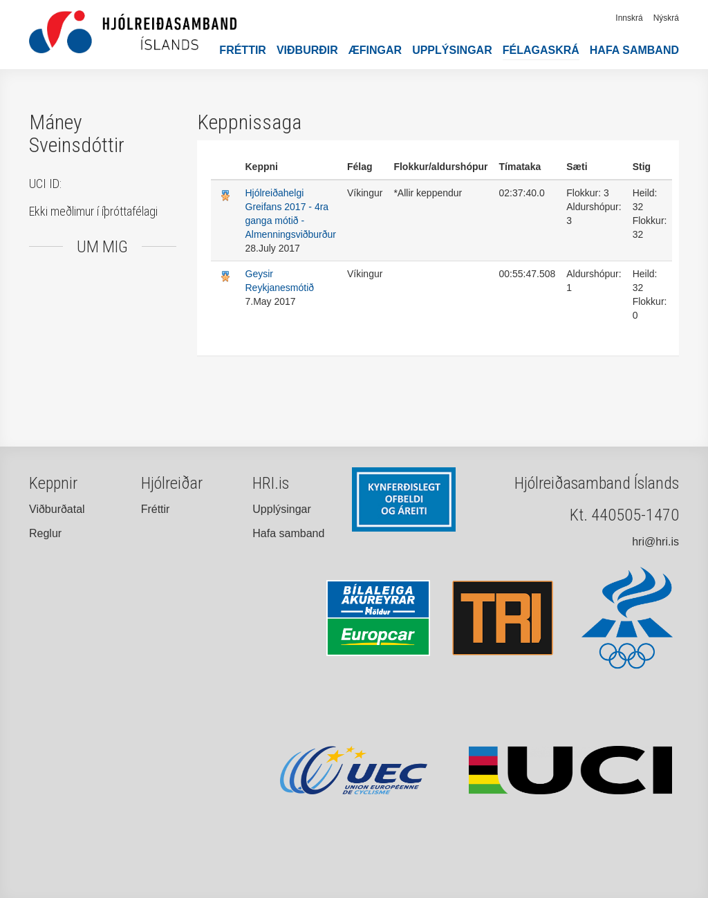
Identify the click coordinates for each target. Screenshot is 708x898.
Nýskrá (666, 18)
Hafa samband (634, 50)
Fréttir (242, 50)
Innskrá (628, 18)
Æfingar (375, 50)
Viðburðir (307, 50)
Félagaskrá (541, 50)
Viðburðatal (57, 509)
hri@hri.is (655, 542)
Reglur (45, 533)
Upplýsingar (452, 50)
